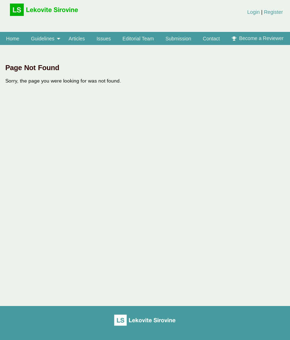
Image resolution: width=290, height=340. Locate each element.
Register (272, 12)
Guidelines (42, 38)
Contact (211, 38)
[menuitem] (265, 14)
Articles (77, 38)
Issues (104, 38)
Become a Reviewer (258, 38)
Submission (178, 38)
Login (254, 12)
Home (12, 38)
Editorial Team (138, 38)
